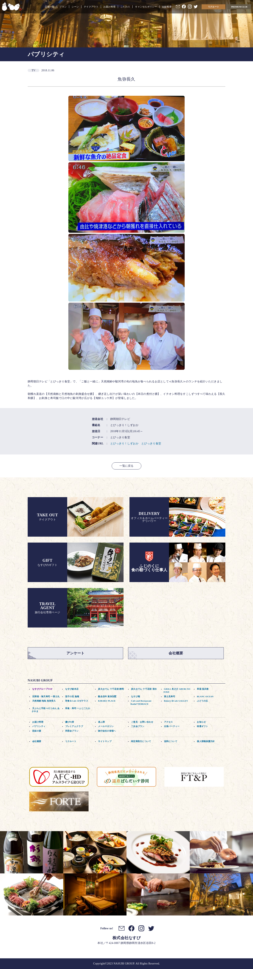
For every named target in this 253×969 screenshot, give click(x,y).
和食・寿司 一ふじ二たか (77, 708)
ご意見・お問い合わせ (142, 722)
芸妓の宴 (36, 731)
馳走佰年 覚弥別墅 (107, 696)
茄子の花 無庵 (72, 696)
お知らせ (201, 722)
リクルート (213, 7)
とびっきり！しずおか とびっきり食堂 (135, 443)
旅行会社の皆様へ (107, 731)
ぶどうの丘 (202, 701)
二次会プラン (137, 726)
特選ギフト (202, 726)
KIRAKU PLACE (107, 701)
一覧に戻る (126, 465)
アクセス (168, 722)
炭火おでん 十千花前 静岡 (111, 689)
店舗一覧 (49, 6)
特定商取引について (141, 741)
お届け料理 (109, 6)
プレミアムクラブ (74, 726)
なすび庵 (135, 696)
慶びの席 (69, 722)
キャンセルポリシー (146, 6)
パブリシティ (39, 726)
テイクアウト (91, 6)
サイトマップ (104, 741)
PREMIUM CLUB (239, 7)
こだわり (125, 6)
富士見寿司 (169, 696)
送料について (170, 741)
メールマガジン (106, 726)
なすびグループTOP (42, 689)
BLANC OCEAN (205, 696)
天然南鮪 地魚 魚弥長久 (44, 701)
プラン (63, 6)
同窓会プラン (72, 731)
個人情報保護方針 (206, 741)
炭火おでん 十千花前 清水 (144, 689)
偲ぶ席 (101, 722)
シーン (75, 6)
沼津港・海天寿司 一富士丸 (45, 696)
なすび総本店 (72, 689)
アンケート (75, 653)
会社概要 (167, 6)
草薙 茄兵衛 (203, 689)
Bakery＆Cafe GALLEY (176, 701)
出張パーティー (172, 726)
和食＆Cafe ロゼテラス (76, 701)
